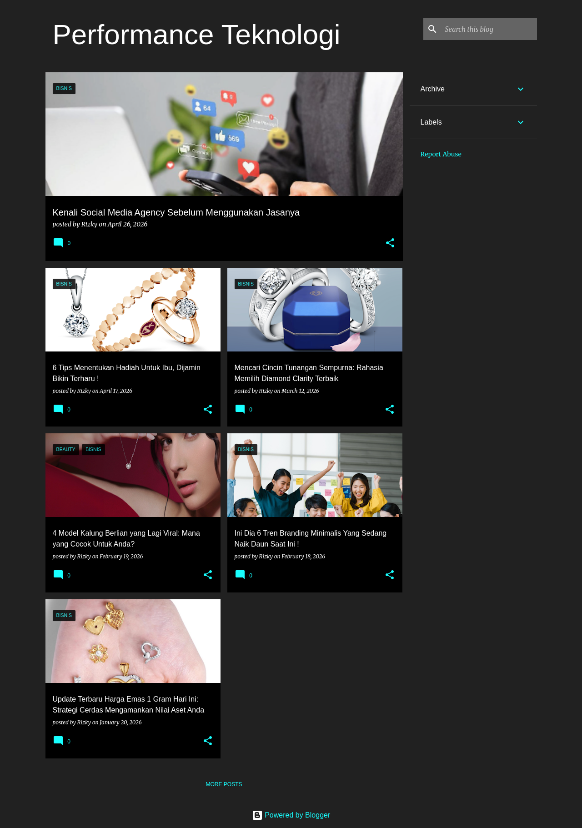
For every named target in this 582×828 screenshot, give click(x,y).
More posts (224, 784)
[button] (390, 243)
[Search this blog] (489, 29)
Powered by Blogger (291, 815)
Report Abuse (441, 154)
